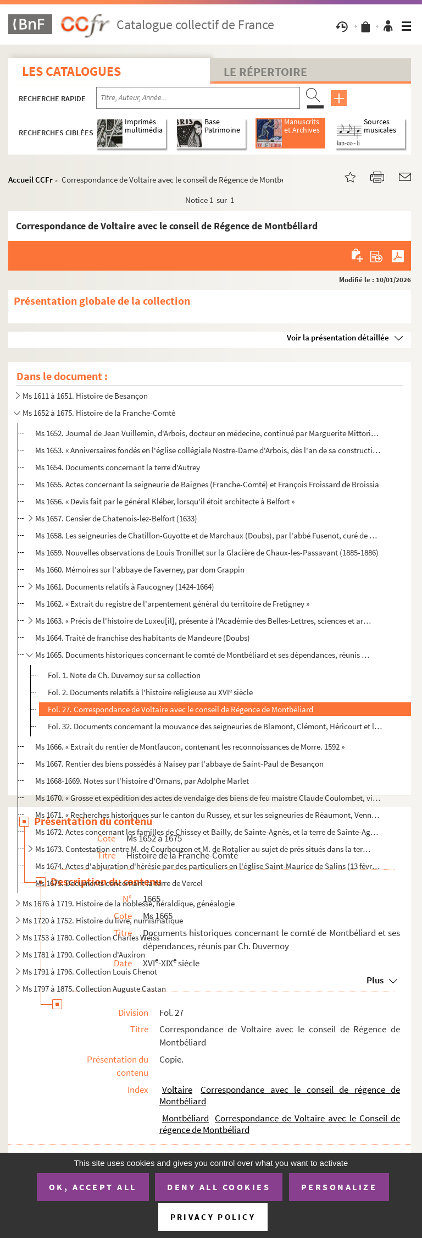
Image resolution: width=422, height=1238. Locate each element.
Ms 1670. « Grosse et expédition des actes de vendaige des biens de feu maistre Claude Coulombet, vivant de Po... (208, 798)
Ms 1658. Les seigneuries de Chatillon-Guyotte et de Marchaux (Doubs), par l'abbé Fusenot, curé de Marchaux (208, 535)
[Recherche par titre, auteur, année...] (198, 98)
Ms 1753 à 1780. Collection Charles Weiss (91, 937)
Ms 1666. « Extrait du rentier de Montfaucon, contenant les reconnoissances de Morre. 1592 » (190, 746)
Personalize (339, 1186)
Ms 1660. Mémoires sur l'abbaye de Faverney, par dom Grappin (140, 569)
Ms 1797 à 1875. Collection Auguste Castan (94, 988)
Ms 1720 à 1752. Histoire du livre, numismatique (103, 920)
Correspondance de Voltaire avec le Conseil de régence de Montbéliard (279, 1124)
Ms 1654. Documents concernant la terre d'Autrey (117, 467)
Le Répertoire (265, 71)
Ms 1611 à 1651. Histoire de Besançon (85, 395)
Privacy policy (213, 1217)
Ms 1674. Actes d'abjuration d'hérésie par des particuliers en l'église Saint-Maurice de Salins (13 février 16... (208, 866)
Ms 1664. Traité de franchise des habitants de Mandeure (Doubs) (142, 637)
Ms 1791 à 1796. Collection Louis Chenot (90, 971)
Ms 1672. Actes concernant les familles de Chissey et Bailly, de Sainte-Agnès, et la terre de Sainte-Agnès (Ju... (208, 832)
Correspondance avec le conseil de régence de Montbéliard (279, 1095)
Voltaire (177, 1089)
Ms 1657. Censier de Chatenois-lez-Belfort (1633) (116, 518)
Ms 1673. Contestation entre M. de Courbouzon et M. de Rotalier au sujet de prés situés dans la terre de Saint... (204, 849)
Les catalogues (71, 71)
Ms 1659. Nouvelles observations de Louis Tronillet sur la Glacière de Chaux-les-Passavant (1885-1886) (207, 552)
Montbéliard (185, 1118)
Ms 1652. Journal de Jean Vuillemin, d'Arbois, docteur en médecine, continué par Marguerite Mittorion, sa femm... (208, 433)
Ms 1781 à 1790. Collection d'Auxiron (84, 954)
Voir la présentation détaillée (338, 337)
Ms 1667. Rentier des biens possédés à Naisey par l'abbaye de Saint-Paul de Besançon (179, 763)
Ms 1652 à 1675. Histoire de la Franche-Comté (99, 413)
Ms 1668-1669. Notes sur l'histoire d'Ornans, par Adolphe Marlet (142, 780)
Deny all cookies (218, 1186)
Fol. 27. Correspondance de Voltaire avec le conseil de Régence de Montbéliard (180, 709)
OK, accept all (93, 1186)
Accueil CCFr (30, 179)
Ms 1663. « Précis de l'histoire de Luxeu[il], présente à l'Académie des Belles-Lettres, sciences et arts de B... (204, 620)
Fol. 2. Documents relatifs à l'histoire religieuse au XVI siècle (150, 692)
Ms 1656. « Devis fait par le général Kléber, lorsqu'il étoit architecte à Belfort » (165, 501)
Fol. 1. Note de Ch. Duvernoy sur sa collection (124, 675)
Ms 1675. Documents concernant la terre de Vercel (119, 883)
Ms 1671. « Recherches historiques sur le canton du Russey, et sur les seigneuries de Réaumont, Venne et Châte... (208, 815)
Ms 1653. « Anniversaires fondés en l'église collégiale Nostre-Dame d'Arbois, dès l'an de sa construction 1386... (208, 450)
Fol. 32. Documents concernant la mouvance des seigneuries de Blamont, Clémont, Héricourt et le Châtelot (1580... (215, 726)
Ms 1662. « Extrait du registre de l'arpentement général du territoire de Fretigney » (172, 603)
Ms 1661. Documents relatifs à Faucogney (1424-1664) (124, 586)
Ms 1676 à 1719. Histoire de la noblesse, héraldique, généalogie (129, 903)
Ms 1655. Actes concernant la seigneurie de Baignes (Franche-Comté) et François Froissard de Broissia (207, 484)
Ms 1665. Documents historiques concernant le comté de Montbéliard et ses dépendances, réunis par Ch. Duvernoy (204, 655)
